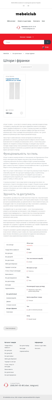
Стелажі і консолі (11, 305)
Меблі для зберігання (11, 264)
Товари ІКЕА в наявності (12, 250)
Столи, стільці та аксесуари (12, 271)
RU (28, 5)
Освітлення (9, 312)
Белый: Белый (32, 319)
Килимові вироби (11, 298)
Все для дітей (9, 257)
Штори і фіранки (10, 76)
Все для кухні (8, 253)
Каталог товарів (25, 37)
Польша (30, 300)
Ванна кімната (9, 274)
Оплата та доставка (24, 21)
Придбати (21, 113)
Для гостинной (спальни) (35, 310)
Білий (29, 252)
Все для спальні (9, 260)
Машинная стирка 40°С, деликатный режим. (35, 290)
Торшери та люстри (10, 267)
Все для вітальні (11, 294)
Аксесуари (8, 285)
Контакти (36, 21)
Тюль (29, 280)
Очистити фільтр (10, 328)
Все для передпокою (11, 278)
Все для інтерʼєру (10, 281)
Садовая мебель (9, 288)
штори (30, 262)
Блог (43, 21)
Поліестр (30, 271)
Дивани (8, 301)
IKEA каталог (11, 21)
